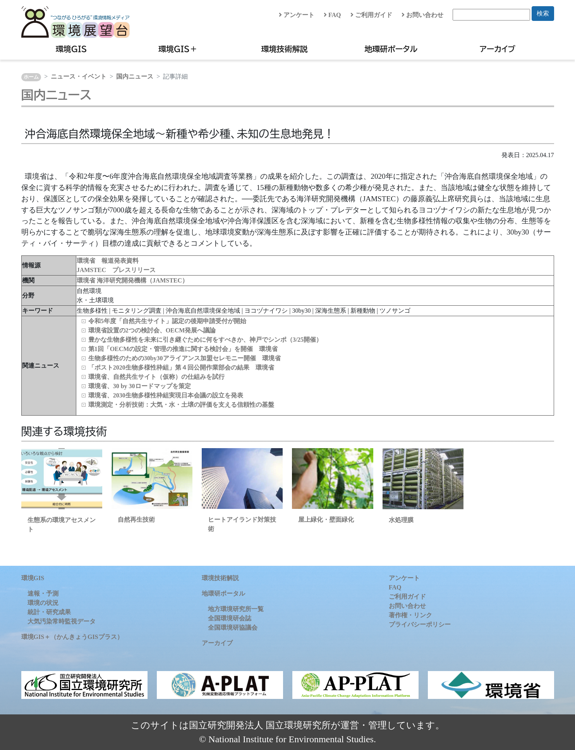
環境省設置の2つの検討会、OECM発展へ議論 (152, 330)
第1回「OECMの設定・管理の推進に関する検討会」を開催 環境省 (183, 349)
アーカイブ (497, 49)
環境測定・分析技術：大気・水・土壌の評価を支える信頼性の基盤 (181, 404)
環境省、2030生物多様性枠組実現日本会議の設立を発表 (165, 395)
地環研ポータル (390, 49)
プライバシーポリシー (420, 624)
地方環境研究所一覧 (236, 609)
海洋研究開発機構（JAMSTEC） (142, 280)
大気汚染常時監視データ (61, 621)
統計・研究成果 (49, 612)
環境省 (87, 280)
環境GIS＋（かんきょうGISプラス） (72, 637)
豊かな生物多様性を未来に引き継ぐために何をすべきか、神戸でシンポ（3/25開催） (205, 339)
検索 (543, 13)
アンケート (296, 15)
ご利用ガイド (371, 15)
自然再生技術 (136, 519)
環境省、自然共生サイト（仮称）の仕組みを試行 (156, 376)
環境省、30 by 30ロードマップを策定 (139, 386)
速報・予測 (42, 593)
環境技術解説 (284, 49)
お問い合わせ (422, 15)
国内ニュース (134, 76)
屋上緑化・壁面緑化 (326, 519)
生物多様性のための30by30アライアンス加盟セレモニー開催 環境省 (184, 358)
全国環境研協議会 (232, 627)
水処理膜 (401, 520)
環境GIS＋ (177, 49)
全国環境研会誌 (229, 618)
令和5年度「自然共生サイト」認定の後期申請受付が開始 (167, 321)
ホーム (31, 77)
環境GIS (71, 49)
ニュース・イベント (78, 76)
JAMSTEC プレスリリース (116, 270)
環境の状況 (42, 602)
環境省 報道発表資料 (108, 260)
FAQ (332, 15)
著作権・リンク (410, 615)
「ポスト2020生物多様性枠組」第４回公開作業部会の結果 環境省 (181, 367)
